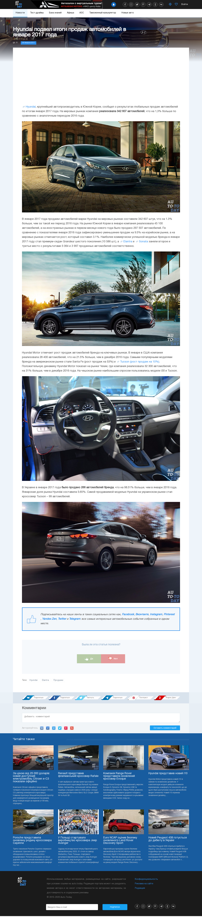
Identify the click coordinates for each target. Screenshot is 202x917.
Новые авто (127, 13)
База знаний (55, 13)
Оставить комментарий (165, 729)
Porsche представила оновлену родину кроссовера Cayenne (32, 841)
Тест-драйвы (37, 13)
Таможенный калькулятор (102, 13)
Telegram (74, 619)
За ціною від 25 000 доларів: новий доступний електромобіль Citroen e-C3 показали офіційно (31, 778)
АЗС (81, 13)
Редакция (140, 889)
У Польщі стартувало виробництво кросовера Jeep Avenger (77, 841)
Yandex (66, 729)
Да (89, 659)
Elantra (127, 241)
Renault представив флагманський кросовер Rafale (78, 775)
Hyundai (31, 107)
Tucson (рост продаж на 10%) (139, 362)
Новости (20, 13)
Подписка (115, 908)
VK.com (42, 729)
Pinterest (169, 614)
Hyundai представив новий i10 (167, 774)
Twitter (62, 619)
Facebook (128, 614)
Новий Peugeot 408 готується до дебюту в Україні (167, 840)
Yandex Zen (49, 619)
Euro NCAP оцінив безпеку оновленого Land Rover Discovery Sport (120, 841)
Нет (113, 659)
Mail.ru (54, 729)
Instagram (156, 614)
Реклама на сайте (144, 885)
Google (72, 729)
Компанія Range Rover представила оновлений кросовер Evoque (119, 777)
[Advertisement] (101, 79)
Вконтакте (141, 614)
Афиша (70, 13)
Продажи (58, 680)
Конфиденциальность (146, 880)
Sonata (143, 241)
